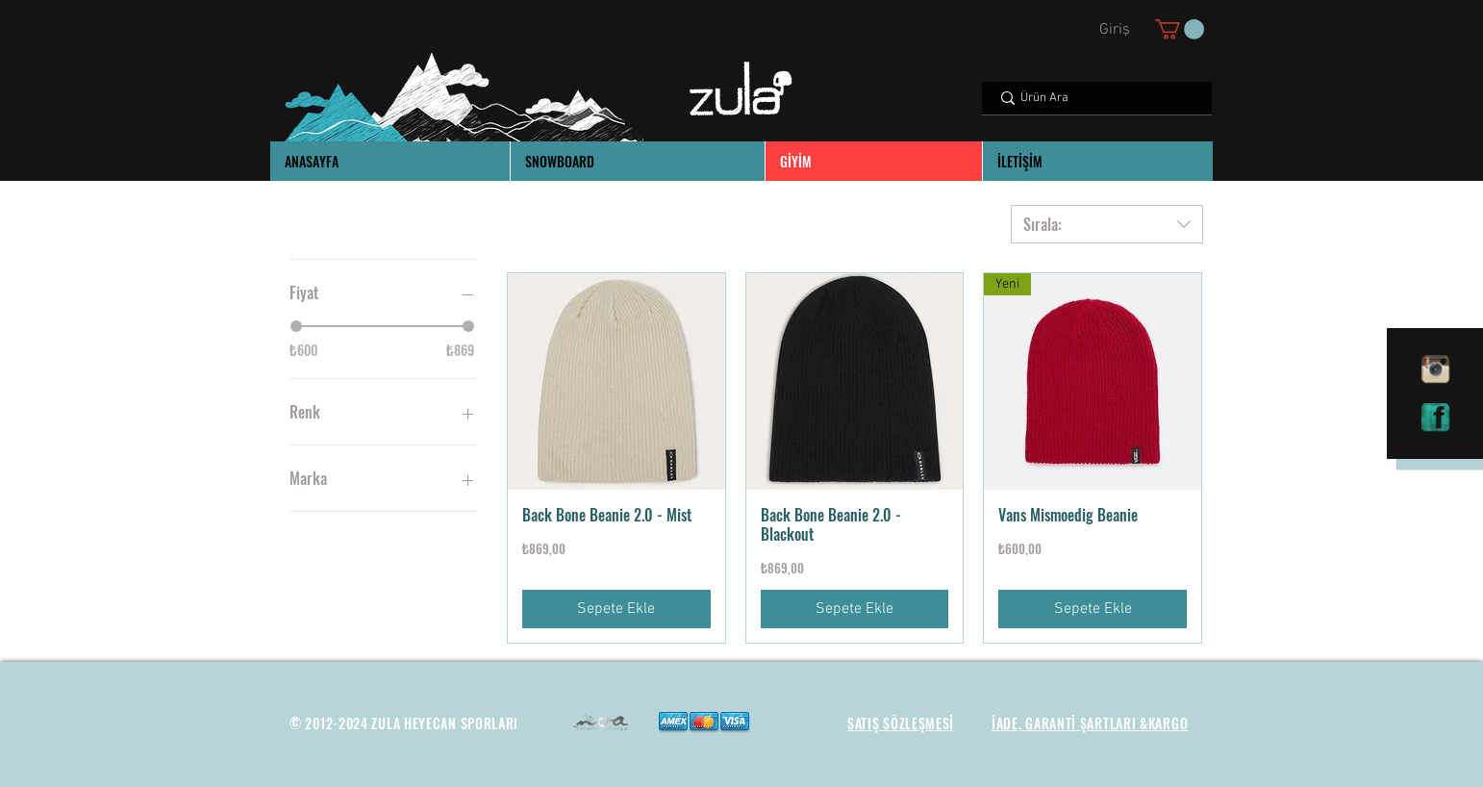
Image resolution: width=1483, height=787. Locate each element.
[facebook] (1435, 417)
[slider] (296, 326)
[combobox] (1107, 224)
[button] (1179, 29)
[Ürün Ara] (1095, 98)
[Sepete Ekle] (616, 609)
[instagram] (1435, 369)
